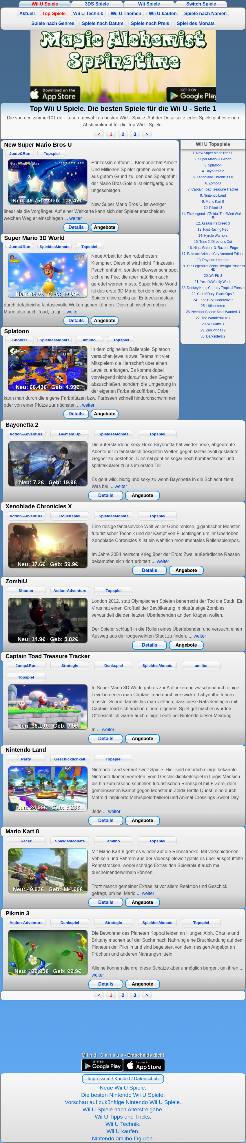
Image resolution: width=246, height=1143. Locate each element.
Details (76, 227)
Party (26, 759)
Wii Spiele (149, 3)
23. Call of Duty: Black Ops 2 (213, 294)
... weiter (72, 218)
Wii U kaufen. (122, 1131)
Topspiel (52, 153)
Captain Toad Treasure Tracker (48, 656)
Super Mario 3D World (34, 238)
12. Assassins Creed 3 (213, 223)
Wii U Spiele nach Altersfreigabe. (123, 1109)
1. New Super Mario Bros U (212, 153)
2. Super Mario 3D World (213, 159)
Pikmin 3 (17, 913)
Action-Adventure (26, 434)
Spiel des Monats (196, 23)
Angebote (104, 227)
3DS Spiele (97, 3)
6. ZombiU (213, 183)
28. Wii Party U (213, 324)
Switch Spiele (201, 3)
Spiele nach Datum (102, 23)
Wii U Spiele (45, 3)
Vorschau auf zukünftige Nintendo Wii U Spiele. (123, 1102)
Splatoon (16, 331)
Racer (26, 841)
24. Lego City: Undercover (213, 300)
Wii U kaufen (163, 13)
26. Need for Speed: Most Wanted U (213, 312)
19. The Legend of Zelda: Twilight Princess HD (213, 267)
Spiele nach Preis (150, 23)
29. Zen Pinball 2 (212, 330)
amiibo (89, 340)
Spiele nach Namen (205, 13)
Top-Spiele (54, 13)
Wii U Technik (88, 13)
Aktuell (27, 13)
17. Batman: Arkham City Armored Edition (213, 254)
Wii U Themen (126, 13)
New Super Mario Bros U (38, 144)
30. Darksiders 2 (213, 336)
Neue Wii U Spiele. (123, 1088)
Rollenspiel (70, 516)
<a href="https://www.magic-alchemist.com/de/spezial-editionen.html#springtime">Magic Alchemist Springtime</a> (123, 66)
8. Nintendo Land (213, 195)
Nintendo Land (26, 750)
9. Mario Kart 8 (213, 201)
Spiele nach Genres (52, 23)
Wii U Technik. (123, 1124)
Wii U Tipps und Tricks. (123, 1117)
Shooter (19, 340)
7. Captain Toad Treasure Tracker (213, 189)
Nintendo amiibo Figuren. (123, 1138)
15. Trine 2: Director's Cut (213, 241)
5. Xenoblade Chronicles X (213, 177)
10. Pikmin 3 (213, 207)
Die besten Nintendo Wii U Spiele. (123, 1095)
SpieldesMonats (54, 247)
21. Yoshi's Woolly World (213, 281)
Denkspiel (113, 665)
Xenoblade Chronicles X (39, 506)
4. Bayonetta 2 (213, 171)
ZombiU (16, 581)
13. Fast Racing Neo (213, 229)
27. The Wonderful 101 (213, 318)
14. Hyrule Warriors (213, 235)
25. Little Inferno (213, 306)
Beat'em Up (70, 434)
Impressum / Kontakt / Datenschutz (123, 1078)
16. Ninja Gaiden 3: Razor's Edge (213, 248)
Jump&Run (19, 153)
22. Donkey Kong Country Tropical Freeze (213, 288)
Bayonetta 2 (22, 424)
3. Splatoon (213, 165)
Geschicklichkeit (69, 759)
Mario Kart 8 (22, 831)
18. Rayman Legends (213, 260)
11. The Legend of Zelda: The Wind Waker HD (213, 215)
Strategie (69, 665)
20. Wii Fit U (213, 275)
